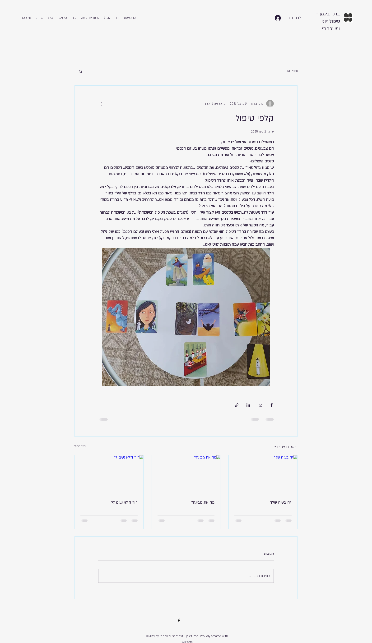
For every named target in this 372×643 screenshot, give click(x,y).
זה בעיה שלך (281, 502)
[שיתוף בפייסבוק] (271, 405)
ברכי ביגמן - (328, 14)
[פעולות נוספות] (101, 103)
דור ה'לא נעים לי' (124, 502)
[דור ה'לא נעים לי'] (109, 474)
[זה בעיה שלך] (263, 474)
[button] (80, 71)
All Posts (292, 71)
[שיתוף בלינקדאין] (248, 405)
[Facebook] (179, 620)
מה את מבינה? (202, 502)
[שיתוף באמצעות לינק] (236, 405)
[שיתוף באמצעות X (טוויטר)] (260, 405)
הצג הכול (80, 446)
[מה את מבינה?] (186, 474)
